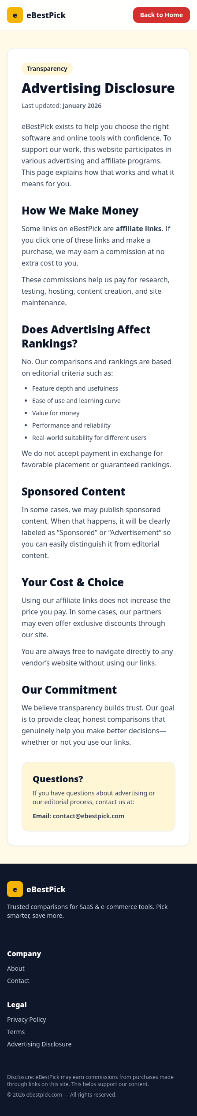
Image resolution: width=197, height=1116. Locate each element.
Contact (18, 980)
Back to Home (161, 15)
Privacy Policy (26, 1019)
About (16, 968)
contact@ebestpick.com (88, 816)
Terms (16, 1031)
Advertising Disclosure (39, 1044)
